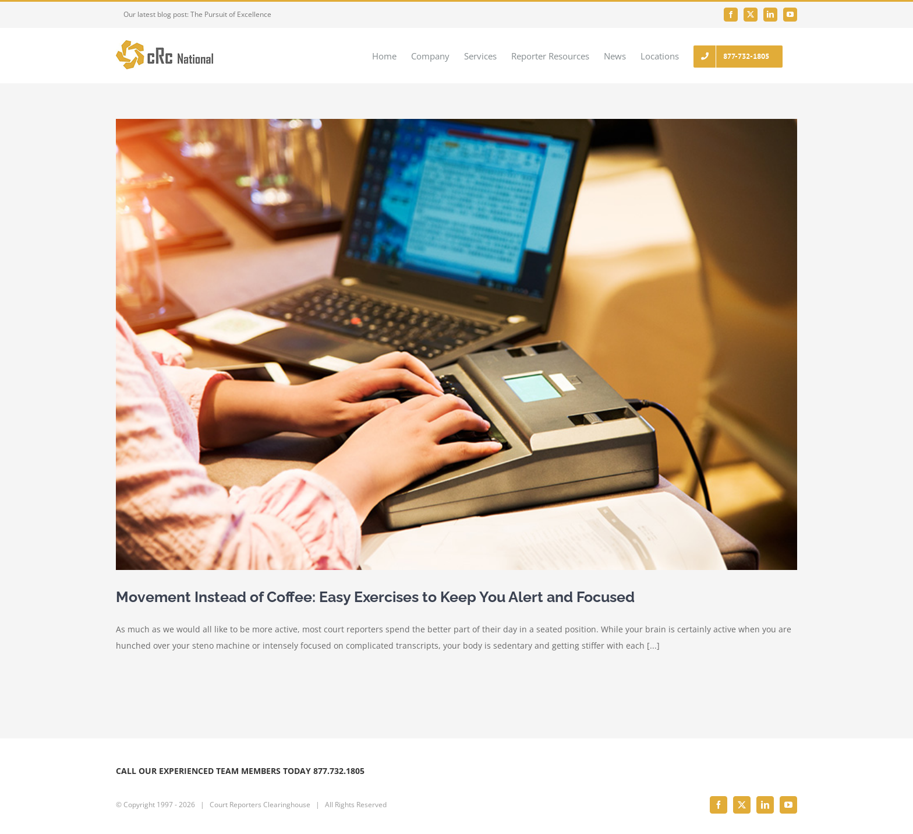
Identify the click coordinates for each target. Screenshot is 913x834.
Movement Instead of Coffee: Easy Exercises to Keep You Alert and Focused (375, 597)
